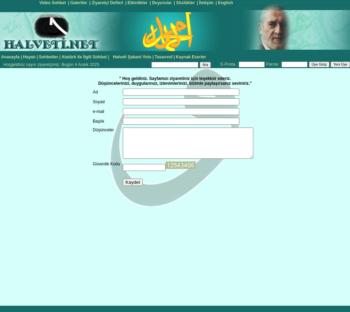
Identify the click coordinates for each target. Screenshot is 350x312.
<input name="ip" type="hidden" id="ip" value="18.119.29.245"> (181, 165)
